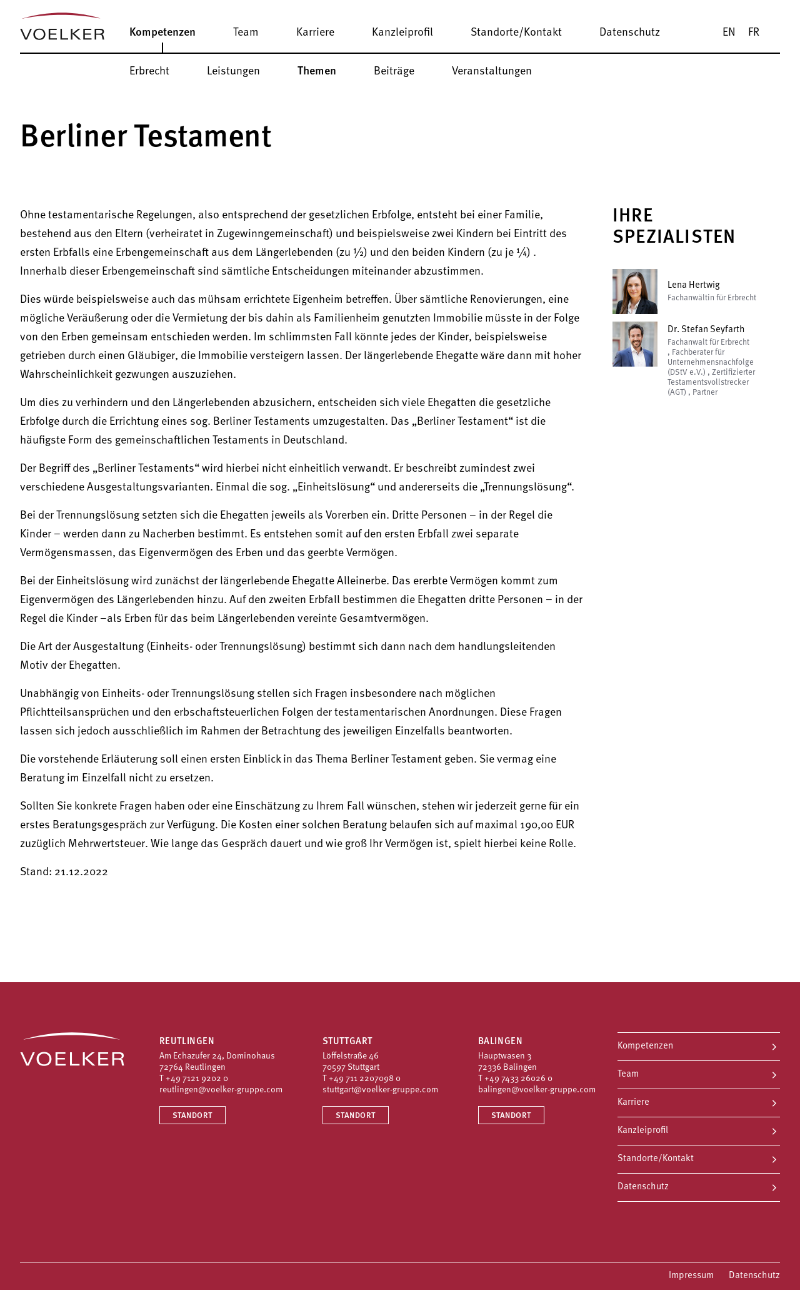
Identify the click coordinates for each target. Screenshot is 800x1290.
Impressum (691, 1276)
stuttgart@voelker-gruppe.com (380, 1090)
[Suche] (784, 32)
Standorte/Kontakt (656, 1159)
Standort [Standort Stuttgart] (356, 1116)
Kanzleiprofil (643, 1130)
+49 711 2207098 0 (365, 1079)
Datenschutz (643, 1187)
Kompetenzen (645, 1046)
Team (628, 1074)
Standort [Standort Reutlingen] (192, 1116)
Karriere (633, 1102)
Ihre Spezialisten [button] (674, 227)
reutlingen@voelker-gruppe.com (220, 1090)
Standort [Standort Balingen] (511, 1116)
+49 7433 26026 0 (518, 1079)
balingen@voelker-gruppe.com (537, 1090)
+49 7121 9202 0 (197, 1079)
